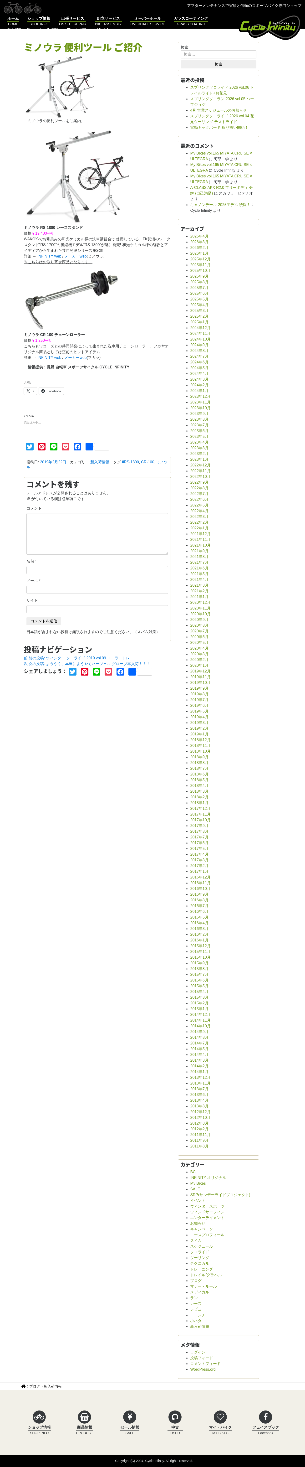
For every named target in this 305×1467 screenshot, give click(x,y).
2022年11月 (200, 471)
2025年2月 (199, 316)
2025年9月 (199, 276)
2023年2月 (199, 454)
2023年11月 (200, 402)
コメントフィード (205, 1364)
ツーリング (199, 1258)
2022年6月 (199, 499)
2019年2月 (199, 728)
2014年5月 (199, 1049)
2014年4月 (199, 1055)
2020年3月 (199, 654)
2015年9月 (199, 963)
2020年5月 (199, 643)
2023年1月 (199, 459)
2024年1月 (199, 391)
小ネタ (196, 1321)
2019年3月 (199, 723)
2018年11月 (200, 746)
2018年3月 (199, 791)
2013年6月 (199, 1095)
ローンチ (197, 1315)
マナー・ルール (203, 1286)
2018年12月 (200, 740)
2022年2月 (199, 522)
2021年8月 (199, 557)
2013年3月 (199, 1106)
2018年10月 (200, 751)
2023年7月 (199, 425)
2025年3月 (199, 311)
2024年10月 (200, 339)
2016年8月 (199, 900)
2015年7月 (199, 974)
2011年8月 (199, 1146)
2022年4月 (199, 511)
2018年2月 (199, 797)
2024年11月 (200, 333)
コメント (34, 508)
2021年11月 (200, 539)
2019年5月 (199, 711)
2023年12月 (200, 396)
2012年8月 (199, 1123)
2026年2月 (199, 248)
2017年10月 (200, 820)
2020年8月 (199, 625)
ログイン (197, 1352)
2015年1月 (199, 1009)
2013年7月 (199, 1089)
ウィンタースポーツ (207, 1206)
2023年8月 (199, 419)
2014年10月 (200, 1026)
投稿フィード (201, 1358)
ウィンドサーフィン (207, 1212)
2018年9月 (199, 757)
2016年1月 (199, 940)
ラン (194, 1298)
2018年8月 (199, 763)
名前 (30, 561)
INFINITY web (49, 256)
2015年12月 (200, 946)
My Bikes (198, 1183)
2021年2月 (199, 591)
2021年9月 (199, 551)
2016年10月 (200, 889)
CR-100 (147, 462)
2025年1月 (199, 322)
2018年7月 (199, 768)
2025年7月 (199, 288)
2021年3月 (199, 585)
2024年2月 (199, 385)
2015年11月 (200, 952)
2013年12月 (200, 1077)
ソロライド (199, 1252)
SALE (195, 1189)
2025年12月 (200, 259)
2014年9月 (199, 1032)
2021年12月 (200, 534)
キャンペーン (201, 1229)
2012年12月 (200, 1112)
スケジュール (201, 1246)
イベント (197, 1200)
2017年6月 (199, 843)
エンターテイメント (207, 1218)
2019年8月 (199, 694)
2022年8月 (199, 488)
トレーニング (201, 1269)
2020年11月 (200, 608)
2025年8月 (199, 282)
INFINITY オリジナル (208, 1178)
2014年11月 (200, 1020)
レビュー (197, 1309)
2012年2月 (199, 1129)
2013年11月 (200, 1083)
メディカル (199, 1292)
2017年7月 (199, 837)
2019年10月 (200, 683)
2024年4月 (199, 374)
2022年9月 (199, 482)
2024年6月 (199, 362)
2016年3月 (199, 929)
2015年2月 (199, 1003)
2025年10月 (200, 271)
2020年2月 (199, 660)
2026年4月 (199, 236)
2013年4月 (199, 1100)
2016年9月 (199, 894)
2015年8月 (199, 969)
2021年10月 (200, 545)
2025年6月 (199, 293)
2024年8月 (199, 351)
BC (192, 1172)
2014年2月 (199, 1066)
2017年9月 (199, 826)
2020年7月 (199, 631)
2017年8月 (199, 831)
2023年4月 (199, 442)
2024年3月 (199, 379)
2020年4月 (199, 648)
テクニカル (199, 1263)
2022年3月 (199, 517)
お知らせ (197, 1223)
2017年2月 (199, 866)
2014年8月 (199, 1037)
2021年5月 (199, 574)
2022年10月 (200, 477)
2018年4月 (199, 786)
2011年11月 (200, 1135)
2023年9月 (199, 414)
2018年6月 (199, 774)
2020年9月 (199, 620)
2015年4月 (199, 992)
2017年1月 (199, 871)
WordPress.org (202, 1369)
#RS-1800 (130, 462)
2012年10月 (200, 1118)
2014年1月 (199, 1072)
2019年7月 (199, 700)
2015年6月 (199, 980)
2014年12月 (200, 1014)
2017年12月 (200, 808)
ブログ (196, 1281)
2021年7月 (199, 562)
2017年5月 (199, 849)
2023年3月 (199, 448)
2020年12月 (200, 602)
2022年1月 (199, 528)
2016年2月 (199, 934)
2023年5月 (199, 436)
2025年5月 (199, 299)
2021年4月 (199, 580)
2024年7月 (199, 356)
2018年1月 (199, 803)
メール (32, 581)
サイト (32, 600)
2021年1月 (199, 597)
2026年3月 (199, 242)
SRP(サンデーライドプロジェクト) (220, 1195)
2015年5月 (199, 986)
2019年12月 (200, 671)
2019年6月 (199, 705)
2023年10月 (200, 408)
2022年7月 (199, 494)
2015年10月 (200, 957)
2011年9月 (199, 1140)
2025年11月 (200, 265)
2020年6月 (199, 637)
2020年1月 (199, 665)
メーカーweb (75, 256)
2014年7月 (199, 1043)
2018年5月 (199, 780)
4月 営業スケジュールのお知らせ (218, 110)
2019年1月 (199, 734)
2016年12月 (200, 877)
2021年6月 (199, 568)
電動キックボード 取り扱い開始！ (219, 127)
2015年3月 (199, 997)
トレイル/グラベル (206, 1275)
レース (196, 1304)
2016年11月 (200, 883)
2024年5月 (199, 368)
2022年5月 (199, 505)
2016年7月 (199, 906)
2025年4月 (199, 305)
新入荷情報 (99, 462)
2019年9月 (199, 688)
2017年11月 (200, 814)
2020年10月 (200, 614)
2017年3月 (199, 860)
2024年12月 (200, 328)
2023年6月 (199, 431)
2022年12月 (200, 465)
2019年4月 (199, 717)
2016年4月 (199, 923)
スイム (196, 1241)
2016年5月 (199, 917)
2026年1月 (199, 253)
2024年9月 (199, 345)
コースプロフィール (207, 1235)
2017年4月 (199, 854)
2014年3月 (199, 1060)
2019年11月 (200, 677)
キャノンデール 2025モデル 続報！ (220, 205)
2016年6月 (199, 911)
